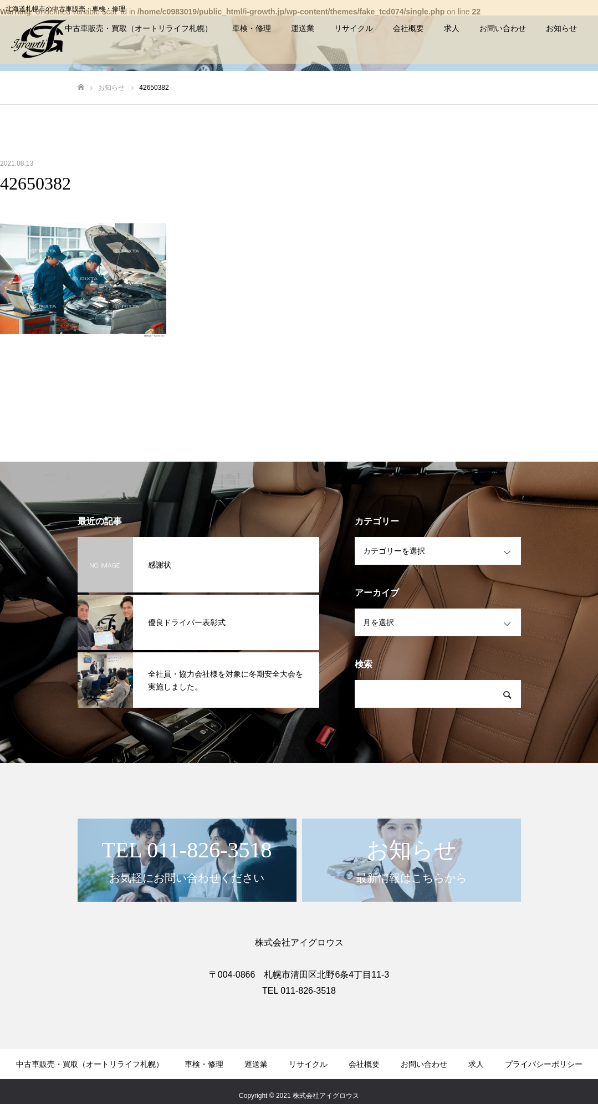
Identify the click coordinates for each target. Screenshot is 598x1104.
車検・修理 (251, 28)
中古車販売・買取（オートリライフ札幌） (138, 28)
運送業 (302, 28)
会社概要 (408, 28)
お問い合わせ (502, 28)
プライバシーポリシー (543, 1064)
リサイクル (353, 28)
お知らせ (561, 28)
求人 (451, 28)
